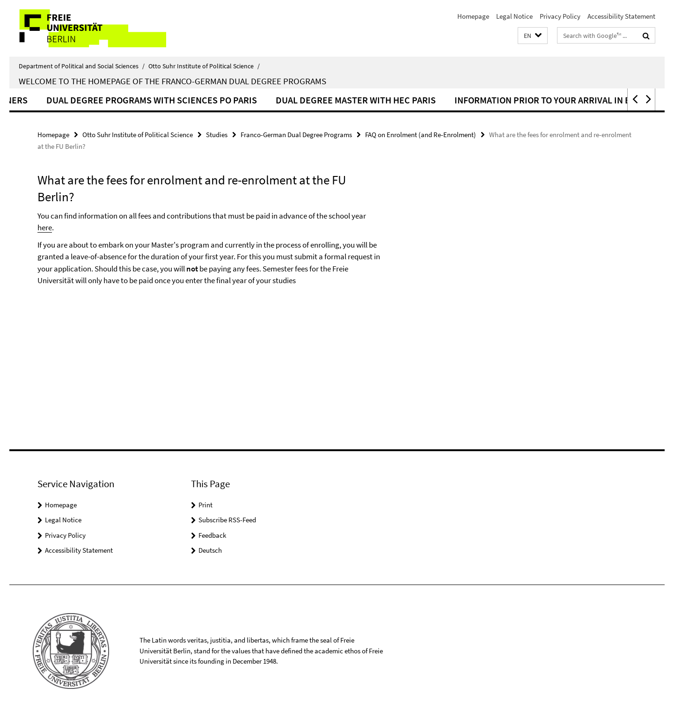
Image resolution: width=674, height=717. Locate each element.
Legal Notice (514, 16)
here (44, 227)
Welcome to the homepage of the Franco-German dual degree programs (172, 81)
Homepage (473, 16)
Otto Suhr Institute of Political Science (204, 66)
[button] (533, 35)
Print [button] (205, 504)
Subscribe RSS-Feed (227, 519)
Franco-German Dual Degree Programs (296, 134)
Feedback (212, 535)
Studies (216, 134)
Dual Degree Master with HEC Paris (389, 100)
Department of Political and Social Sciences (82, 66)
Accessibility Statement (621, 16)
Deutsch (210, 550)
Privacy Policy (560, 16)
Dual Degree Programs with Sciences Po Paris (185, 100)
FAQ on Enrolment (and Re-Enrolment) (420, 134)
